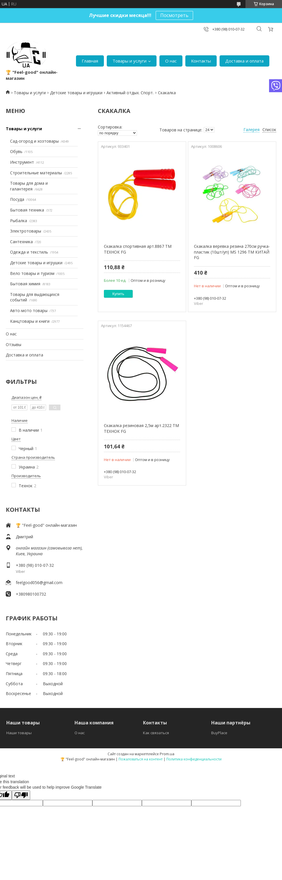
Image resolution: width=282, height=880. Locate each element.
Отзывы (13, 344)
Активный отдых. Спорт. (130, 92)
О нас (171, 61)
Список (269, 129)
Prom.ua (167, 753)
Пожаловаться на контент (141, 759)
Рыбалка (18, 220)
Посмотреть (174, 15)
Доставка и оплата (244, 61)
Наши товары (19, 732)
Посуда (17, 199)
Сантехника (21, 241)
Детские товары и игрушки (76, 92)
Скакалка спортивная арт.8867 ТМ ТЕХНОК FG (138, 249)
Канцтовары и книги (29, 321)
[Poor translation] (21, 795)
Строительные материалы (36, 172)
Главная (90, 61)
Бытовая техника (27, 210)
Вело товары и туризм (32, 273)
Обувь (16, 151)
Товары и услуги (129, 61)
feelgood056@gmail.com (39, 582)
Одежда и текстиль (29, 252)
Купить (118, 294)
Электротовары (25, 231)
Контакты (201, 61)
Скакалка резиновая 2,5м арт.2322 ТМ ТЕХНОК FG (141, 428)
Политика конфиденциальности (194, 759)
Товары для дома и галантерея (29, 186)
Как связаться (156, 732)
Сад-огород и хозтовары (34, 141)
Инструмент (22, 162)
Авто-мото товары (28, 310)
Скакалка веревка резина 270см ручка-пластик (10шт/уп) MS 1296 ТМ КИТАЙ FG (232, 251)
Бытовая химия (25, 283)
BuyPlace (219, 732)
